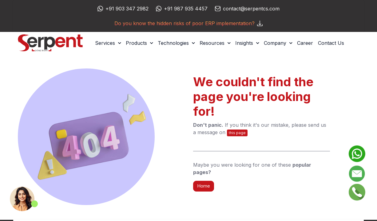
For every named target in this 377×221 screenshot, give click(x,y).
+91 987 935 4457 (186, 9)
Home (203, 186)
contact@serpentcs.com (251, 9)
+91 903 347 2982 (127, 9)
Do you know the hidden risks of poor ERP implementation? (188, 23)
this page (237, 132)
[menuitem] (305, 43)
